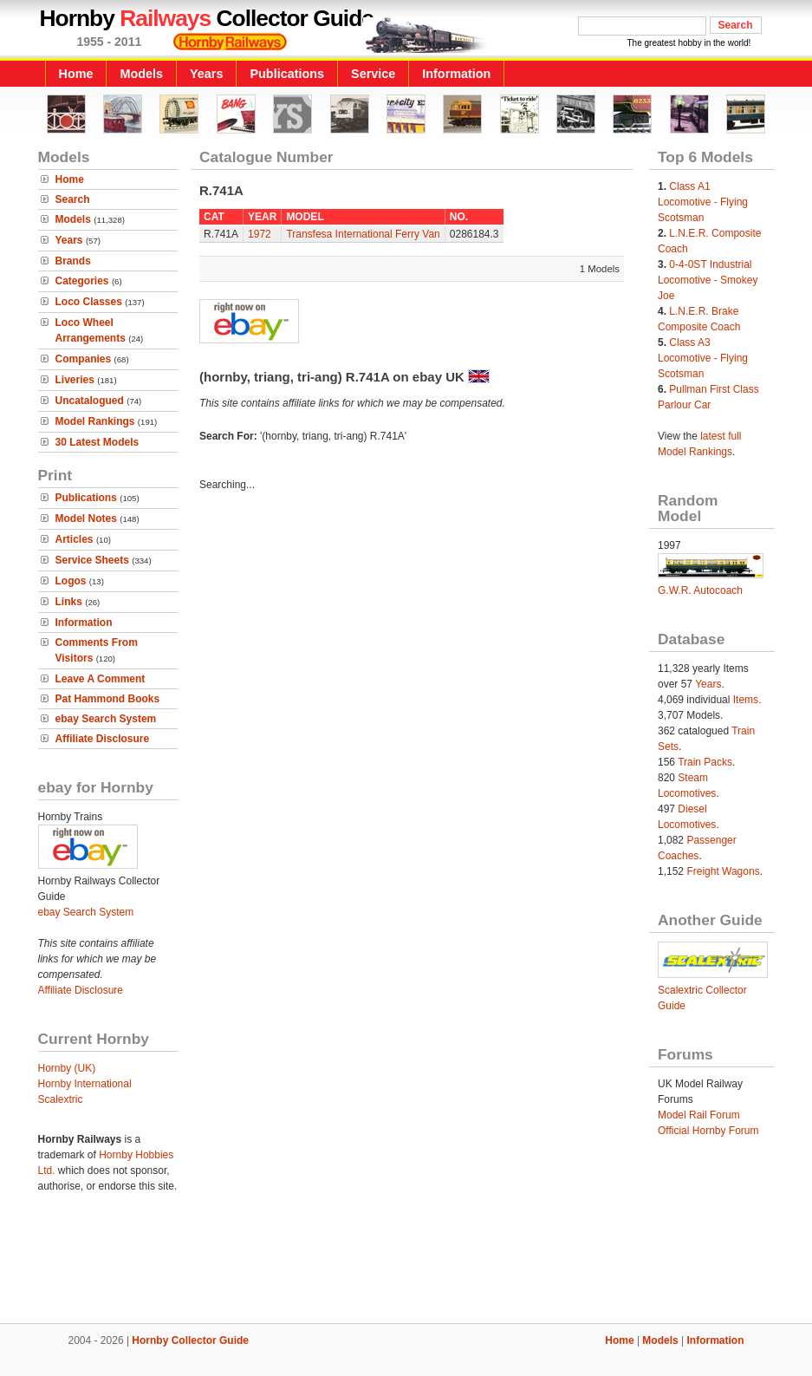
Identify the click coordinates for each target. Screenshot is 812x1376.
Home (76, 74)
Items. (747, 700)
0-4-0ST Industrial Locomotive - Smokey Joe (707, 280)
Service (373, 74)
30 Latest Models (97, 442)
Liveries (74, 380)
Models (141, 74)
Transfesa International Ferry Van (362, 234)
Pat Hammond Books (107, 699)
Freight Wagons (722, 871)
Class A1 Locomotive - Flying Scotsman (703, 202)
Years (206, 74)
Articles (74, 539)
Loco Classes (88, 302)
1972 (259, 234)
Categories (82, 281)
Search (72, 199)
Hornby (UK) (67, 1068)
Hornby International (85, 1084)
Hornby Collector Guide (190, 1340)
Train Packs (705, 762)
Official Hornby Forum (708, 1131)
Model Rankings (95, 421)
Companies (83, 359)
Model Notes (86, 518)
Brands (73, 261)
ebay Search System (106, 719)
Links (68, 602)
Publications (287, 74)
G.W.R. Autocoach (700, 590)
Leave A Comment (100, 679)
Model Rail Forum (699, 1115)
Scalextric (60, 1099)
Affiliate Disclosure (102, 739)
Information (456, 74)
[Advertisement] (406, 1264)
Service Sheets (92, 560)
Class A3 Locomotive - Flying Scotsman (703, 358)
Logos (71, 581)
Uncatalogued (89, 401)
